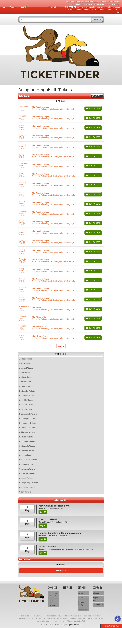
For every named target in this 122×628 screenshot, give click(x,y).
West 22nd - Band (48, 519)
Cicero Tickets (25, 492)
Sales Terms (83, 598)
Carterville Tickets (26, 451)
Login (4, 7)
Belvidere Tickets (26, 405)
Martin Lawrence (47, 546)
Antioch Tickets (25, 377)
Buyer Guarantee (97, 599)
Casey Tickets (25, 455)
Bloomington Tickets (27, 418)
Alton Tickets (24, 373)
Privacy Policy (81, 603)
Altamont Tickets (26, 368)
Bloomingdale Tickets (28, 414)
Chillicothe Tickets (27, 487)
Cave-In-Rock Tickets (28, 460)
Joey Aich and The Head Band (54, 506)
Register (13, 7)
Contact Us (53, 7)
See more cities (25, 559)
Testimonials (98, 605)
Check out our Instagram (52, 602)
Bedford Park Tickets (28, 396)
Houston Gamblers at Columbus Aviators (60, 533)
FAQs (80, 593)
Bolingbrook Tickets (27, 423)
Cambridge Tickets (27, 441)
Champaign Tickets (27, 469)
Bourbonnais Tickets (27, 428)
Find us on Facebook (53, 594)
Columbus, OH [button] (60, 499)
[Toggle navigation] (23, 82)
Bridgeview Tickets (27, 432)
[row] (61, 108)
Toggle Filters (97, 96)
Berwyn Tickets (25, 409)
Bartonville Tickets (27, 391)
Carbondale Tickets (27, 446)
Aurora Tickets (25, 386)
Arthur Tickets (25, 382)
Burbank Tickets (26, 437)
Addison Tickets (26, 359)
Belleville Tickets (26, 400)
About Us (96, 593)
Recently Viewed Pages (111, 626)
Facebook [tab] (61, 571)
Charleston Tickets (27, 474)
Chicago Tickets (26, 478)
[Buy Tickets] (93, 108)
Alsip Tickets (24, 363)
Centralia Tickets (26, 464)
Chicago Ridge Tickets (28, 483)
